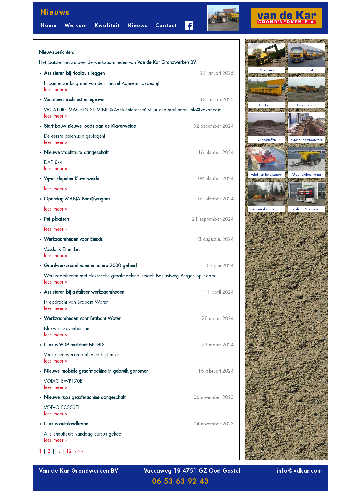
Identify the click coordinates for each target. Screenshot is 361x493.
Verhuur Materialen (306, 196)
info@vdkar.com (299, 471)
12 (69, 451)
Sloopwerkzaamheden (266, 196)
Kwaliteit (107, 25)
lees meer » (55, 89)
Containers (266, 91)
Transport (306, 57)
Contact (166, 25)
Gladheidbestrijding (306, 161)
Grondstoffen (266, 126)
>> (81, 451)
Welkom (76, 25)
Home (49, 25)
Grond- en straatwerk (306, 126)
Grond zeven (306, 91)
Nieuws (137, 25)
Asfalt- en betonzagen (266, 161)
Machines (266, 57)
